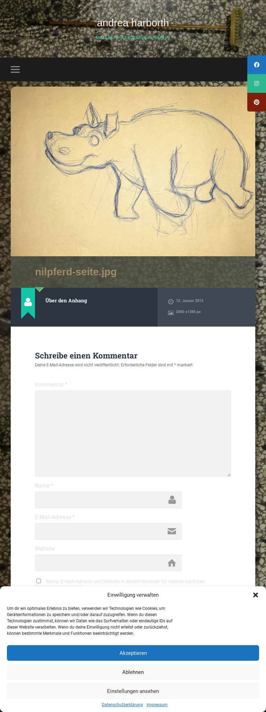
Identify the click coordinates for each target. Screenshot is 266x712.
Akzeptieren (133, 653)
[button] (255, 594)
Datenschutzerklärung (122, 704)
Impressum (157, 704)
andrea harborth (133, 22)
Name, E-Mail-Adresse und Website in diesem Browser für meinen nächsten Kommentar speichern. (120, 584)
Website (44, 549)
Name (44, 486)
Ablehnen (133, 672)
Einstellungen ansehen (133, 691)
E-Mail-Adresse (55, 517)
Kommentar (51, 385)
